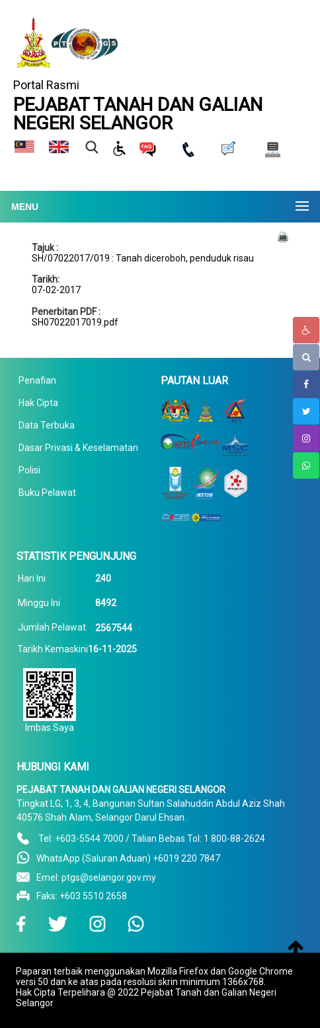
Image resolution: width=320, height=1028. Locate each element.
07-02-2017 (56, 290)
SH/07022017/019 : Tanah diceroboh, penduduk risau (143, 258)
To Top (292, 966)
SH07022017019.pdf (75, 322)
